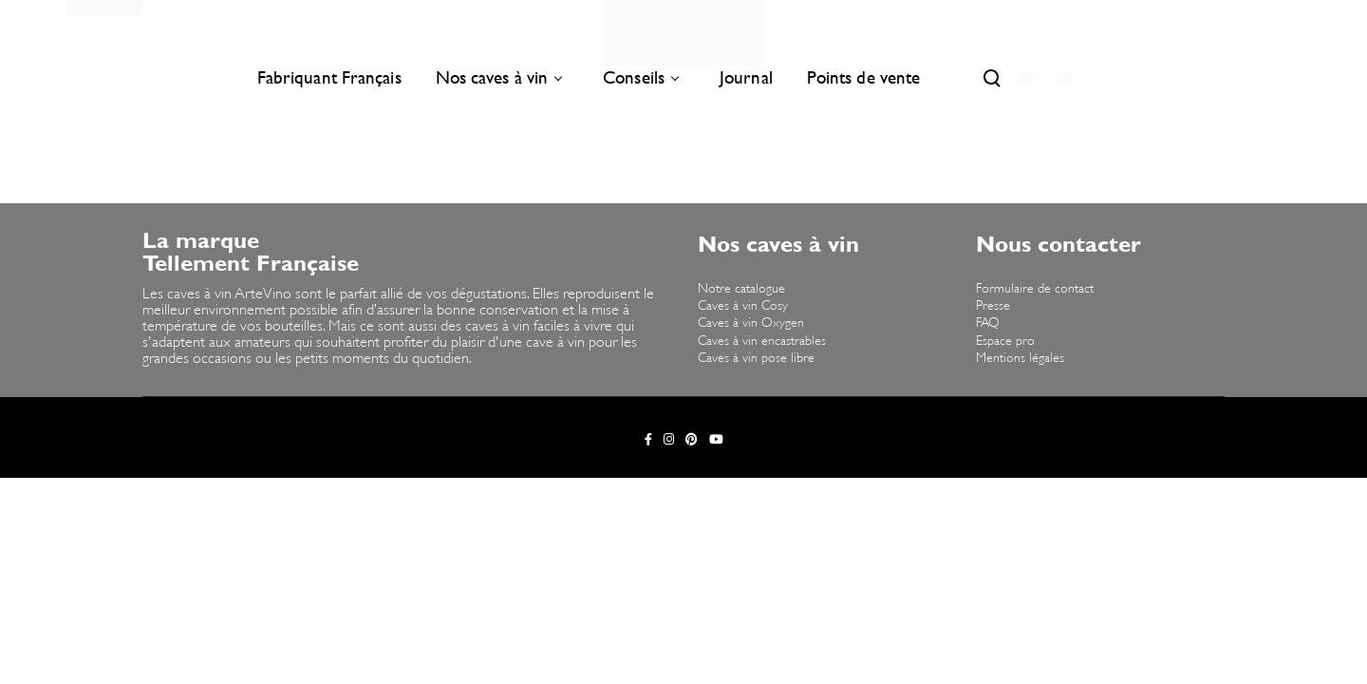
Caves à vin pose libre (756, 358)
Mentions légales (1020, 358)
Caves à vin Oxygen (751, 323)
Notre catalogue (741, 289)
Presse (993, 306)
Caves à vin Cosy (743, 306)
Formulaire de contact (1035, 289)
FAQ (988, 323)
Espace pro (1005, 341)
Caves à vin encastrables (762, 341)
